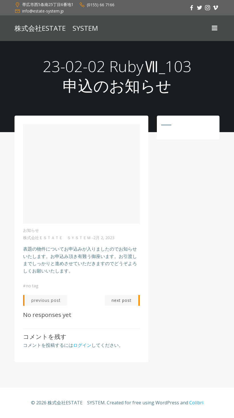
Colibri (196, 402)
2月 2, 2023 (103, 237)
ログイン (82, 345)
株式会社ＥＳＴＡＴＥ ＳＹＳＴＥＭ (57, 237)
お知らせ (31, 230)
